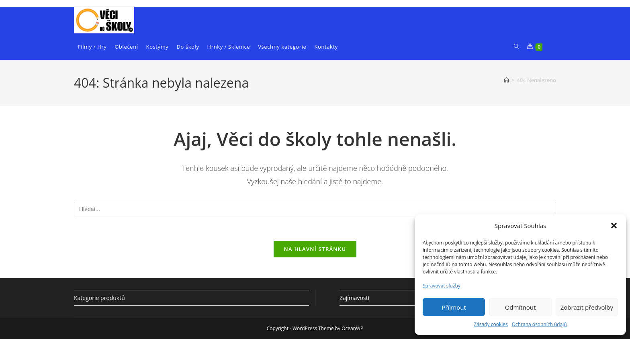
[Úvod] (506, 80)
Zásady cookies (490, 324)
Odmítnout (520, 307)
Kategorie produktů (99, 298)
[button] (614, 226)
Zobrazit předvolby (586, 307)
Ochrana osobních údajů (539, 324)
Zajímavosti (354, 298)
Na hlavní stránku (315, 249)
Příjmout (454, 307)
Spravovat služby (441, 285)
